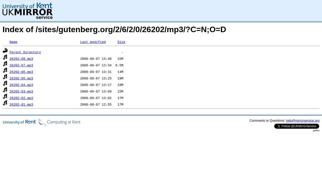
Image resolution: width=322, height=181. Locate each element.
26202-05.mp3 (21, 78)
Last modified (93, 41)
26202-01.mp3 (21, 104)
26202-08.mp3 (21, 58)
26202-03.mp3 (21, 91)
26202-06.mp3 (21, 71)
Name (13, 41)
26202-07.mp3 (21, 65)
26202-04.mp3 (21, 84)
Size (121, 41)
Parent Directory (25, 52)
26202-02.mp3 (21, 98)
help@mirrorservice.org (302, 120)
